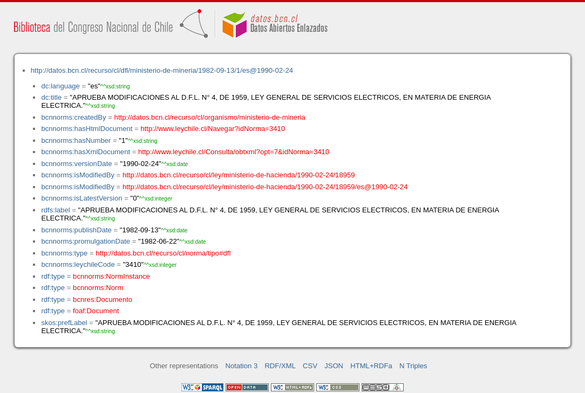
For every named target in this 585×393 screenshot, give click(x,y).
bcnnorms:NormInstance (111, 276)
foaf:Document (96, 311)
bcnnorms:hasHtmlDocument (86, 129)
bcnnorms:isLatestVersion (81, 198)
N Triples (413, 366)
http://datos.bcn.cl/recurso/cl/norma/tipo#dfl (163, 253)
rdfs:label (55, 210)
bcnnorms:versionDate (76, 164)
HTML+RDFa (371, 366)
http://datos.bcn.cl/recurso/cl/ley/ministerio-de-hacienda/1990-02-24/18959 (239, 175)
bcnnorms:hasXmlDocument (85, 152)
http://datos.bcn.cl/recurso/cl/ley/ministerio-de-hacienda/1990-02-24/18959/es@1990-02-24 (265, 187)
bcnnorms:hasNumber (76, 140)
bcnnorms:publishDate (76, 230)
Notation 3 (242, 366)
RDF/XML (280, 366)
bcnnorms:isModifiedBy (77, 175)
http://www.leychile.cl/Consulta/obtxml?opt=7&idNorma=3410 (233, 152)
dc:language (60, 86)
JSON (333, 366)
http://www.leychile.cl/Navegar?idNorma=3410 (212, 129)
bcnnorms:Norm (98, 288)
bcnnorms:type (64, 253)
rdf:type (53, 276)
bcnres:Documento (102, 299)
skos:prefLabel (64, 323)
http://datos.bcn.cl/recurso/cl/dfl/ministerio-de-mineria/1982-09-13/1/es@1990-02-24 (162, 70)
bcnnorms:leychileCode (77, 264)
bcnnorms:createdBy (73, 117)
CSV (310, 366)
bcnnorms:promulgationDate (85, 241)
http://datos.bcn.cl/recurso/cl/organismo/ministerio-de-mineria (209, 117)
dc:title (51, 97)
